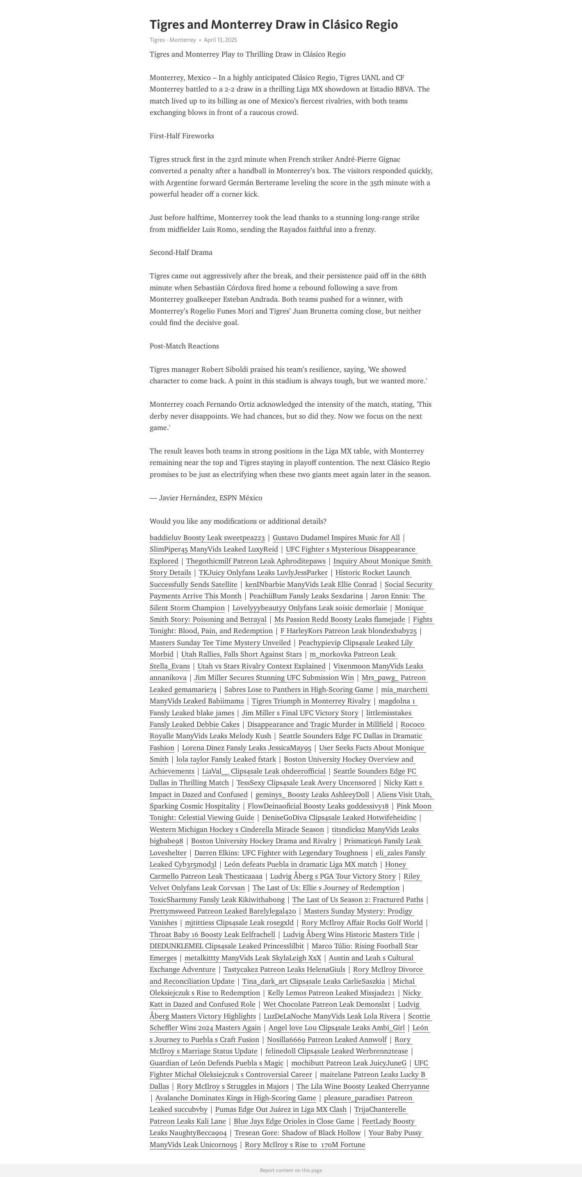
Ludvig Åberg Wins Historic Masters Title (349, 934)
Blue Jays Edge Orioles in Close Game (294, 1121)
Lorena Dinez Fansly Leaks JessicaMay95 (246, 747)
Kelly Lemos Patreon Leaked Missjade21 (331, 992)
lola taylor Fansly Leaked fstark (226, 759)
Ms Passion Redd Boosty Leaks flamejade (339, 619)
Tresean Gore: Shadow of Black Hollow (298, 1132)
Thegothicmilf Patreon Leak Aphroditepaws (256, 561)
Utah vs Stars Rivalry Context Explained (262, 666)
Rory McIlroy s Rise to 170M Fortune (305, 1144)
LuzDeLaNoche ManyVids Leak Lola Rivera (332, 1016)
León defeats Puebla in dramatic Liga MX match (300, 864)
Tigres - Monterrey (173, 40)
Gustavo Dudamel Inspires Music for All (336, 537)
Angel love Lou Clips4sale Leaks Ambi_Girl (337, 1027)
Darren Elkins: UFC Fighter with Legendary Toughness (281, 852)
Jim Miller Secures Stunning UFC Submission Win (274, 677)
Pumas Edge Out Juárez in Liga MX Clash (281, 1109)
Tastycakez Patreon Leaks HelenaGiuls (284, 969)
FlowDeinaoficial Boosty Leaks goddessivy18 (318, 806)
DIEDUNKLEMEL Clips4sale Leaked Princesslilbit (227, 945)
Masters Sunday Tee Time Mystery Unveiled (220, 642)
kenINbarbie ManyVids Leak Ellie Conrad (311, 584)
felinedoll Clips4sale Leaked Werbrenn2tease (336, 1051)
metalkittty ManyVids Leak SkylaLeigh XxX (253, 957)
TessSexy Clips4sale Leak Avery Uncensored (306, 782)
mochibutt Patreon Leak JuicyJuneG (348, 1062)
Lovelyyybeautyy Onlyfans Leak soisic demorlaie (310, 607)
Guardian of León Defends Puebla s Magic (216, 1062)
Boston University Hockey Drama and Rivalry (263, 840)
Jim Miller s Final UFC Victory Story (300, 712)
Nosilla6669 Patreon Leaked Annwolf (327, 1039)
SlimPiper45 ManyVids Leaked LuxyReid (214, 549)
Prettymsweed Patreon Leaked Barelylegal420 (223, 911)
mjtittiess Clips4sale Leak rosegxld (239, 922)
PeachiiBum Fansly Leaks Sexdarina (306, 595)
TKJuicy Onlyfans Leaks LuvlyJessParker (263, 572)
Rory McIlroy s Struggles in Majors (233, 1086)
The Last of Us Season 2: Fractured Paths (357, 899)
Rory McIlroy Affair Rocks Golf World (362, 922)
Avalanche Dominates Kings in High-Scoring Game (235, 1097)
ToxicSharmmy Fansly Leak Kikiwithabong (217, 899)
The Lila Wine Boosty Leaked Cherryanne (363, 1086)
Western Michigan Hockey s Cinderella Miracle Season (237, 829)
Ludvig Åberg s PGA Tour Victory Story (333, 876)
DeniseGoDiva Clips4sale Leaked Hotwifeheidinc (339, 817)
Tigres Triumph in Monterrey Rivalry (311, 700)
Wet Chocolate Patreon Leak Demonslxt (326, 1004)
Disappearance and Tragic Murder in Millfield (320, 724)
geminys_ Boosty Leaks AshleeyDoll (312, 794)
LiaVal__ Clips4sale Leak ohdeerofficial (264, 771)
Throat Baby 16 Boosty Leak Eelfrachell (212, 934)
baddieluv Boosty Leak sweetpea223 (207, 537)
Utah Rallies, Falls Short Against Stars (241, 654)
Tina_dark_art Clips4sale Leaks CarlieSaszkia (313, 981)
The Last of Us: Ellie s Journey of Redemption (326, 887)
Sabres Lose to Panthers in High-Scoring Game (298, 689)
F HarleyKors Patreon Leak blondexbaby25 (349, 630)
